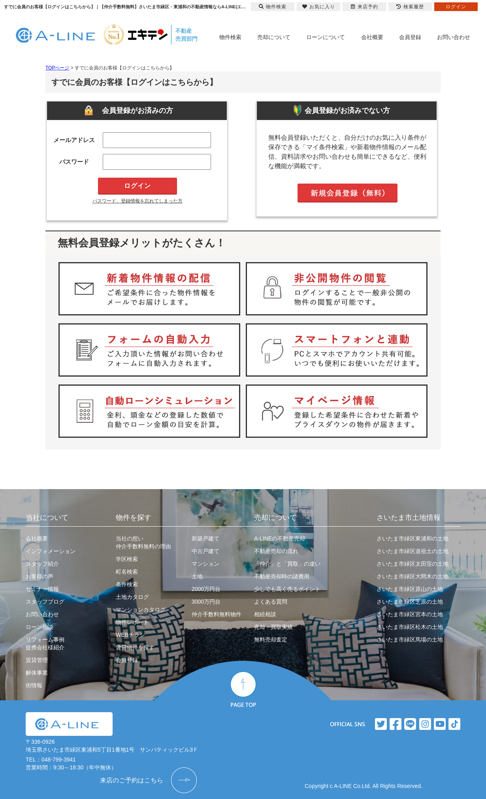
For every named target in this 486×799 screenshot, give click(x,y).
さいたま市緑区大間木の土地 (412, 576)
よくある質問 (270, 601)
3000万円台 (206, 601)
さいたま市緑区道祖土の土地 (412, 551)
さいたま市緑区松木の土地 (410, 627)
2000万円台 (206, 589)
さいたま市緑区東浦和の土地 (412, 538)
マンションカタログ (141, 609)
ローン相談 (39, 627)
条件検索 (127, 584)
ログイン (456, 6)
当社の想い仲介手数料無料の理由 (143, 542)
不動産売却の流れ (276, 551)
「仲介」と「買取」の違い (287, 564)
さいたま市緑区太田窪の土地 (412, 564)
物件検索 (230, 37)
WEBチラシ (130, 635)
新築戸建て (205, 538)
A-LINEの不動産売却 (279, 538)
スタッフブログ (45, 601)
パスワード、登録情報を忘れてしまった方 (137, 201)
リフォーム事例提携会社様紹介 (45, 643)
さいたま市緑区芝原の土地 (410, 601)
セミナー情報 (42, 589)
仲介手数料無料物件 (216, 614)
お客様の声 (39, 576)
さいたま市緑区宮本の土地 (410, 614)
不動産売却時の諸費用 (281, 576)
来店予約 (364, 6)
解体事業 (37, 673)
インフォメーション (50, 551)
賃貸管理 (37, 660)
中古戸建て (205, 551)
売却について (273, 37)
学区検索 (127, 559)
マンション (205, 564)
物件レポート (132, 622)
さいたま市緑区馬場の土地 (410, 639)
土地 (197, 576)
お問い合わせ (453, 37)
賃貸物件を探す (135, 647)
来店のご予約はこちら (131, 780)
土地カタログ (132, 597)
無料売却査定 (270, 639)
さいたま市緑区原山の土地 (410, 589)
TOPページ (57, 68)
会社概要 (372, 37)
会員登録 (410, 37)
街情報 (34, 685)
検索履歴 (410, 6)
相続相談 (265, 614)
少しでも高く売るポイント (287, 589)
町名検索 (127, 571)
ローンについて (325, 37)
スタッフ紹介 (42, 564)
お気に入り (318, 6)
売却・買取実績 (273, 627)
